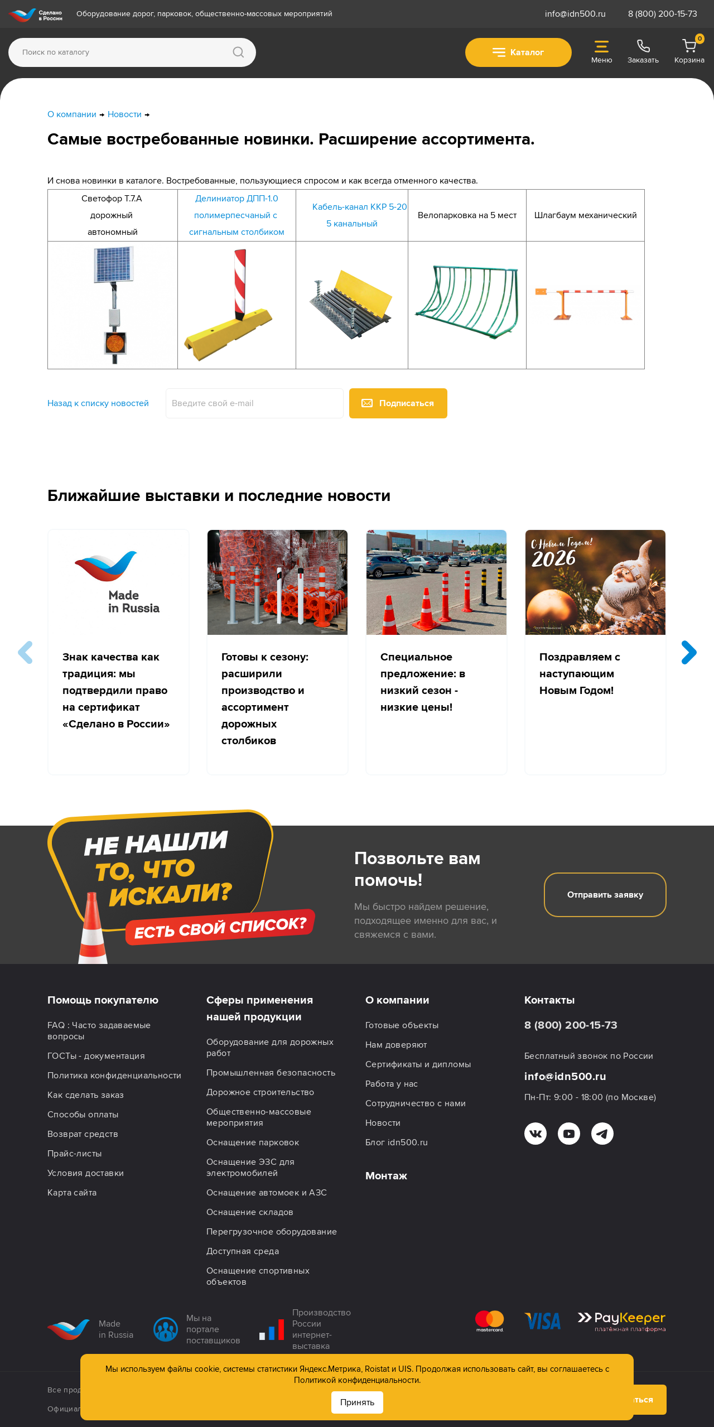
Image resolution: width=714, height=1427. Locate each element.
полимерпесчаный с (236, 215)
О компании (397, 1000)
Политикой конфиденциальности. (357, 1380)
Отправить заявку (605, 894)
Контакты (549, 1000)
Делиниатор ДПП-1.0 (236, 198)
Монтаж (386, 1176)
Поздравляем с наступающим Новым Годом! (579, 673)
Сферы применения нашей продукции (259, 1009)
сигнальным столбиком (236, 232)
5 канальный (352, 223)
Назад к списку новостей (98, 403)
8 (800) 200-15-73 (662, 14)
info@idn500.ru (575, 14)
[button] (689, 652)
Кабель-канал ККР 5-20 (359, 207)
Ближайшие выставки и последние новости (218, 495)
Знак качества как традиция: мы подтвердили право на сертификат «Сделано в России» (116, 690)
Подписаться (397, 403)
